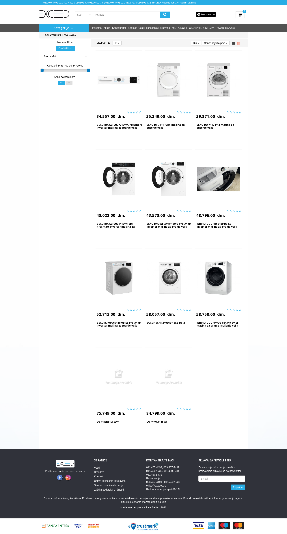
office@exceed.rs (156, 485)
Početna (97, 27)
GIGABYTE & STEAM (201, 27)
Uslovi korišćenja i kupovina (154, 27)
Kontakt (132, 27)
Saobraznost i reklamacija (108, 485)
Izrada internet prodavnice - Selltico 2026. (143, 507)
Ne (69, 83)
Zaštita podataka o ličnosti (109, 489)
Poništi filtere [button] (65, 48)
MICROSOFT (179, 27)
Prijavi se (238, 487)
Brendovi (99, 472)
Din (196, 43)
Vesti (97, 467)
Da (61, 83)
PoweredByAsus (225, 27)
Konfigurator (119, 27)
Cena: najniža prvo (216, 43)
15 (117, 43)
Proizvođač (65, 56)
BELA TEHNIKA (53, 35)
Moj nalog (206, 14)
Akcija (106, 27)
